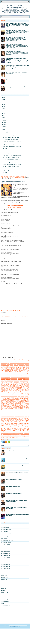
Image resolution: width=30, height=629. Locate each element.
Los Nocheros (14, 405)
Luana (11, 407)
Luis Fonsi (6, 408)
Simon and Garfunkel (8, 429)
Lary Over (16, 401)
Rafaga (24, 420)
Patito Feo (5, 418)
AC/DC (2, 359)
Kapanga (8, 396)
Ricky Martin (9, 424)
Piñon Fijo (2, 420)
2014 (3, 119)
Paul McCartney (14, 418)
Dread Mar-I (2, 381)
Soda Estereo (22, 429)
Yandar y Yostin (24, 436)
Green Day (14, 388)
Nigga (2, 416)
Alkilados (19, 363)
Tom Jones (2, 433)
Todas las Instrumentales (18, 177)
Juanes (13, 394)
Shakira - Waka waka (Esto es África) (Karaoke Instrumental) (17, 65)
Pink (22, 419)
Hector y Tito (12, 390)
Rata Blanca (8, 421)
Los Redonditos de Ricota (14, 406)
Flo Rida (25, 385)
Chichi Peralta (18, 373)
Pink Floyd (24, 419)
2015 (3, 117)
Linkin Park (23, 402)
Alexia (8, 363)
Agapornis (21, 359)
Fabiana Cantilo (9, 385)
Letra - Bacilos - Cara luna (14, 207)
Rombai (2, 425)
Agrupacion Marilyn (26, 359)
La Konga (18, 399)
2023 (3, 102)
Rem (28, 421)
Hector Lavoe (3, 390)
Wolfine (18, 436)
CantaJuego (17, 371)
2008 (3, 129)
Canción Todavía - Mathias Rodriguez (13, 486)
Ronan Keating (12, 425)
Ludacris (21, 407)
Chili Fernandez (23, 373)
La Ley (22, 399)
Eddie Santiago (16, 381)
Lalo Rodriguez (6, 401)
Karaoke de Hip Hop (4, 592)
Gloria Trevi (10, 388)
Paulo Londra (25, 418)
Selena (28, 426)
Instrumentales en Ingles (5, 570)
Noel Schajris (17, 416)
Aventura (13, 366)
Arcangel (6, 366)
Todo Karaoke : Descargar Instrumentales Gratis (15, 6)
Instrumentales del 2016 (5, 559)
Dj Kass (2, 380)
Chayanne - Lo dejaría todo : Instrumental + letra (11, 159)
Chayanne (10, 373)
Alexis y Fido (12, 363)
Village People (18, 434)
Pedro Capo (6, 419)
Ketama (20, 397)
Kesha (18, 397)
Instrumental (18, 176)
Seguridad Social (24, 426)
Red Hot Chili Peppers (15, 421)
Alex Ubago (24, 362)
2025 (3, 99)
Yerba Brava (2, 437)
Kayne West (26, 396)
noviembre (5, 131)
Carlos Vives (12, 372)
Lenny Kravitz (15, 402)
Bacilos (7, 176)
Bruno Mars (6, 370)
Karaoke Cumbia (4, 575)
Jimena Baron (23, 392)
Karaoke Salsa (3, 588)
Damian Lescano (18, 377)
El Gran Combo (22, 382)
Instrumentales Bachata (5, 525)
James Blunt (16, 391)
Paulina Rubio (20, 418)
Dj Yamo (5, 380)
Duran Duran (7, 381)
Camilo (9, 371)
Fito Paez (22, 385)
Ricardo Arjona (16, 423)
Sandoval (2, 426)
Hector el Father (7, 390)
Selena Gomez (3, 428)
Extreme (4, 385)
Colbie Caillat (27, 374)
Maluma (2, 409)
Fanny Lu (13, 385)
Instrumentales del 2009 (5, 544)
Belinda (12, 368)
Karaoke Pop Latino (4, 579)
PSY (21, 417)
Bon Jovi (13, 369)
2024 (3, 101)
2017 (3, 113)
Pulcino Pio (17, 420)
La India (15, 399)
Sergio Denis (16, 428)
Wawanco (18, 435)
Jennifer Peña (9, 392)
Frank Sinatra (15, 386)
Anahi (26, 364)
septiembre (5, 170)
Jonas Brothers (5, 393)
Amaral (12, 364)
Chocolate (5, 374)
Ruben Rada (24, 425)
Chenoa (14, 373)
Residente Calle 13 (4, 423)
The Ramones (16, 432)
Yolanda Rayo (7, 437)
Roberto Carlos (23, 424)
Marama (21, 409)
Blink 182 (6, 369)
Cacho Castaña (14, 370)
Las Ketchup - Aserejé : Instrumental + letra (11, 157)
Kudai (8, 398)
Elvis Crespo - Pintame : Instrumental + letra (11, 166)
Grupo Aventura (18, 388)
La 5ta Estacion (25, 398)
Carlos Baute (27, 371)
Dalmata (3, 377)
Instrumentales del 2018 (5, 564)
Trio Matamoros (17, 433)
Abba (4, 359)
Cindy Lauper (16, 374)
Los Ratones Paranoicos (5, 406)
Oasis (23, 416)
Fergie (19, 385)
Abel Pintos (7, 359)
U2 (24, 433)
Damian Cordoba (13, 377)
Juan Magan (9, 394)
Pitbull (28, 419)
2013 (3, 120)
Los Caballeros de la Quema (5, 404)
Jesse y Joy (18, 392)
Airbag (4, 360)
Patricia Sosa (9, 418)
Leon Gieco (19, 402)
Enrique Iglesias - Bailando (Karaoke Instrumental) (15, 450)
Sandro (5, 426)
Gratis (14, 176)
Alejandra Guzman (22, 360)
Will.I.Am (27, 435)
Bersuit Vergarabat (17, 368)
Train (14, 433)
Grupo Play (27, 388)
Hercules (16, 390)
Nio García (5, 416)
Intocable (23, 390)
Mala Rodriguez (22, 408)
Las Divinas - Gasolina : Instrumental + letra (11, 137)
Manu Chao (17, 409)
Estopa (2, 385)
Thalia (4, 432)
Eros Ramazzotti (26, 384)
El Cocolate (9, 382)
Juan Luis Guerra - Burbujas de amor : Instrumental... (12, 135)
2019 (3, 110)
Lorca (26, 402)
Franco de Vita (3, 386)
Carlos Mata (7, 372)
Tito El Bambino (22, 432)
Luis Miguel (11, 408)
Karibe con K (12, 396)
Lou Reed (8, 407)
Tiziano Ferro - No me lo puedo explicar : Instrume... (12, 153)
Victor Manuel (8, 434)
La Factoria (12, 399)
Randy (4, 421)
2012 (3, 122)
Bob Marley (10, 369)
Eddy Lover (22, 381)
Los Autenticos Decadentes (20, 403)
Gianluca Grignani (11, 387)
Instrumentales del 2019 (5, 566)
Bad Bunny (19, 367)
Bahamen (24, 367)
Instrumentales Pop (4, 531)
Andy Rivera (11, 365)
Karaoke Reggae (4, 581)
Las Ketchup (25, 401)
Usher (26, 433)
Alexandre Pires (4, 363)
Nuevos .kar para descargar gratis (12, 79)
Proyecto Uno (13, 420)
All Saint (22, 363)
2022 (3, 104)
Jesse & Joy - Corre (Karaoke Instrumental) (14, 44)
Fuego (24, 386)
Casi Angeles (23, 372)
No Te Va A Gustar (10, 416)
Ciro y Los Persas (22, 374)
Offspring (26, 416)
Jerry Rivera (14, 392)
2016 (3, 115)
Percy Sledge (10, 419)
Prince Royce (9, 420)
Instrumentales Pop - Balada (6, 533)
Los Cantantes (17, 404)
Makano (18, 408)
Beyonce (22, 368)
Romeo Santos (6, 425)
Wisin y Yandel (10, 436)
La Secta (13, 400)
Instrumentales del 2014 (5, 555)
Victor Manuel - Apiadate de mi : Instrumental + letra (12, 141)
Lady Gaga (26, 400)
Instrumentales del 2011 (5, 549)
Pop (12, 177)
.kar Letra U (5, 160)
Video (24, 177)
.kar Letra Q (5, 148)
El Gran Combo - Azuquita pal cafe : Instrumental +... (12, 155)
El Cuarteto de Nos (14, 382)
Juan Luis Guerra (4, 394)
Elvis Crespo (3, 384)
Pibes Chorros (15, 419)
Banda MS (27, 367)
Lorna (28, 402)
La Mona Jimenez (25, 399)
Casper (26, 372)
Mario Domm (10, 410)
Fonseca (28, 385)
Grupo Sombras (3, 389)
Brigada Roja (25, 369)
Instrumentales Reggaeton (6, 536)
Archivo (8, 448)
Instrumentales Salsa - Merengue (7, 540)
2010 (3, 126)
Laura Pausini (9, 402)
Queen (20, 420)
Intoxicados (27, 390)
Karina (16, 396)
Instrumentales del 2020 (5, 568)
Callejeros (27, 370)
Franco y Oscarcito (10, 386)
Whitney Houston (23, 435)
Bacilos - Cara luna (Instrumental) (14, 205)
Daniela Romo (5, 378)
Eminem (7, 384)
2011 (3, 124)
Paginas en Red (17, 626)
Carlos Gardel (3, 372)
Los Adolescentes (12, 403)
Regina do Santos (22, 421)
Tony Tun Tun (10, 433)
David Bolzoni (27, 378)
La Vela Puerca (17, 400)
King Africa (2, 398)
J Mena (4, 391)
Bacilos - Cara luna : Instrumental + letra (10, 168)
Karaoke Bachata (4, 573)
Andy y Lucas (16, 365)
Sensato (8, 428)
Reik (27, 421)
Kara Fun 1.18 (5, 150)
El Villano (27, 383)
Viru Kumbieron (6, 435)
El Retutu (16, 383)
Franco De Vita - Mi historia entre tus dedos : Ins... (12, 146)
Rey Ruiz (9, 423)
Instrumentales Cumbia (5, 527)
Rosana (15, 425)
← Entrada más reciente (5, 316)
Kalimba (5, 396)
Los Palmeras (19, 405)
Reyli (11, 423)
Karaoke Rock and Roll (5, 586)
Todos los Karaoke (4, 607)
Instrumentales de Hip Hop (6, 542)
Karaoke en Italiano (4, 596)
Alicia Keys (16, 363)
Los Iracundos (9, 405)
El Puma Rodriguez (11, 383)
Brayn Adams (20, 369)
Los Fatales (5, 405)
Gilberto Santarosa (17, 387)
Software (3, 430)
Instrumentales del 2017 (5, 562)
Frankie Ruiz (20, 386)
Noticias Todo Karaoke (5, 601)
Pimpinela (19, 419)
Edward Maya (26, 381)
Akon (6, 360)
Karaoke (5, 177)
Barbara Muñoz (3, 368)
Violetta (2, 435)
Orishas (11, 417)
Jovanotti (18, 393)
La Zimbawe (22, 400)
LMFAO (21, 398)
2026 (3, 97)
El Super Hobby (23, 383)
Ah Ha (2, 360)
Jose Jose (15, 393)
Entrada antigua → (25, 316)
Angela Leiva (21, 365)
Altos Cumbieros (26, 363)
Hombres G (20, 390)
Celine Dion (4, 373)
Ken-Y (15, 397)
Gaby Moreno (27, 386)
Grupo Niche (23, 388)
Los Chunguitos (22, 404)
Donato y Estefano (14, 380)
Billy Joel (25, 368)
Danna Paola (11, 378)
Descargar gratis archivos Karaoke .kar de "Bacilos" (10, 310)
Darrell (19, 378)
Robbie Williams (17, 424)
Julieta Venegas (19, 394)
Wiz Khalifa (15, 436)
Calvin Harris (3, 371)
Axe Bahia (19, 366)
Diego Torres (20, 379)
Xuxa (20, 436)
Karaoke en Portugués (5, 599)
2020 (3, 108)
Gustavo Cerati (15, 389)
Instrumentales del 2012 (5, 551)
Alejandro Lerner (8, 362)
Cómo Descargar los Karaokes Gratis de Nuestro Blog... (13, 152)
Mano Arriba (13, 409)
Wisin (6, 436)
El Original (26, 382)
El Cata (6, 382)
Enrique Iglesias (19, 384)
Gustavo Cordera (21, 389)
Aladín (9, 360)
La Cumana (8, 399)
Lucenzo (18, 407)
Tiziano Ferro (27, 432)
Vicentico (4, 434)
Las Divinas (21, 401)
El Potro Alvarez (5, 383)
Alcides (17, 360)
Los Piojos (27, 405)
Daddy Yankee (24, 376)
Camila (6, 371)
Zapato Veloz (11, 437)
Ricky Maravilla (3, 424)
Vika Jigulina (13, 434)
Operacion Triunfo (7, 417)
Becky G (9, 368)
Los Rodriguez (21, 406)
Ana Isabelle (22, 364)
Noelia (21, 416)
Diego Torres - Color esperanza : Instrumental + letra (15, 37)
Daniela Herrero (24, 377)
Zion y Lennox (15, 437)
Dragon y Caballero (26, 380)
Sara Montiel (8, 426)
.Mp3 (4, 176)
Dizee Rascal (27, 379)
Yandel (28, 436)
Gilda (21, 387)
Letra (8, 177)
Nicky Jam (27, 414)
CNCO (9, 370)
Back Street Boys (9, 367)
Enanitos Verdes (12, 384)
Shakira (21, 428)
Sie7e (26, 428)
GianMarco (5, 387)
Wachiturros (15, 435)
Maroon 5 (19, 410)
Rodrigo (28, 424)
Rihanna (13, 424)
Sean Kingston (12, 426)
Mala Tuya (27, 408)
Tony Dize (6, 433)
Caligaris (24, 370)
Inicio (2, 176)
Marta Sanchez (24, 410)
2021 (3, 106)
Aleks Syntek (20, 362)
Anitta (24, 365)
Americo (15, 364)
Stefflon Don (11, 430)
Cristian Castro (12, 375)
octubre (4, 132)
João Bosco (22, 393)
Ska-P (19, 429)
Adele (14, 359)
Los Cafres (12, 404)
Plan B (5, 420)
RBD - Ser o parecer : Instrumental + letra (10, 139)
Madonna (15, 408)
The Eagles (12, 432)
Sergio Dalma (12, 428)
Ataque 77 (10, 366)
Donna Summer (20, 380)
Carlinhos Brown (22, 371)
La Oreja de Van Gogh (7, 400)
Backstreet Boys (14, 367)
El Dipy (18, 382)
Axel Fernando (24, 366)
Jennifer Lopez (3, 392)
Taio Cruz (16, 430)
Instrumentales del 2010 (5, 546)
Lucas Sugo (15, 407)
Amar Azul (9, 364)
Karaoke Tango (3, 590)
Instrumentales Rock (4, 538)
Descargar (11, 176)
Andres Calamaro (6, 365)
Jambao (12, 391)
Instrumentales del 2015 (5, 557)
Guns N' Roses (9, 389)
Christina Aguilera (10, 374)
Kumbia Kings (17, 398)
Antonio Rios (27, 365)
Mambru (6, 409)
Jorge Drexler (11, 393)
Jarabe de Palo (21, 391)
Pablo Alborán (24, 417)
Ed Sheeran (11, 381)
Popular (3, 448)
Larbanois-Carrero (12, 401)
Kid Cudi (28, 397)
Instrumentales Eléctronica (6, 529)
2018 (3, 111)
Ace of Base (11, 359)
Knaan (5, 398)
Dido (16, 379)
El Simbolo (19, 383)
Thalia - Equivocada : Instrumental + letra (13, 51)
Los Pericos (23, 405)
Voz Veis (11, 435)
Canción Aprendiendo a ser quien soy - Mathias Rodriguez (17, 472)
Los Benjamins (27, 403)
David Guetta (3, 379)
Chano (7, 373)
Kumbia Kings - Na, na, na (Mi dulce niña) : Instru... (12, 144)
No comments (6, 182)
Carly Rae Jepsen (17, 372)
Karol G (19, 396)
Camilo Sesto (13, 371)
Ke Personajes (11, 397)
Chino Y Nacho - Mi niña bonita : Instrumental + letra (15, 30)
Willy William (3, 436)
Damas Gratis (7, 377)
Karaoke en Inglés (4, 594)
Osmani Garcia (15, 417)
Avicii (16, 366)
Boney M (16, 369)
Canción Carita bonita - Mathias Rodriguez (13, 479)
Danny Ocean (15, 378)
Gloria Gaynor (6, 388)
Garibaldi (2, 387)
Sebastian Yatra (19, 426)
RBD (22, 420)
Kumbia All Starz (11, 398)
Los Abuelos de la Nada (5, 403)
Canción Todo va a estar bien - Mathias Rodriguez (15, 465)
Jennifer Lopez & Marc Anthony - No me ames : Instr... (13, 162)
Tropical (21, 433)
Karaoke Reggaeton (4, 583)
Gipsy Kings (25, 387)
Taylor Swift (25, 430)
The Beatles (8, 432)
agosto (4, 172)
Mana (9, 409)
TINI (14, 430)
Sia (24, 428)
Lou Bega (5, 407)
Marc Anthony (26, 409)
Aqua (1, 366)
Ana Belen (18, 364)
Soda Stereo (26, 429)
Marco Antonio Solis (4, 410)
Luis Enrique (25, 407)
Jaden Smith (8, 391)
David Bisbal (22, 378)
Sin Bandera (14, 429)
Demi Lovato (8, 379)
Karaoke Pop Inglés (4, 577)
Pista (10, 177)
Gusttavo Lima (26, 389)
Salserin (28, 425)
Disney (24, 379)
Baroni (7, 368)
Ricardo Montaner (25, 423)
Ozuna (19, 417)
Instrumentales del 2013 (5, 553)
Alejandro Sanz (14, 362)
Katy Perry (22, 396)
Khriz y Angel (24, 397)
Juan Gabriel (26, 393)
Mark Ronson (15, 410)
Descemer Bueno (13, 379)
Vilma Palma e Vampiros (25, 434)
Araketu (4, 366)
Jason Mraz (27, 391)
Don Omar (9, 380)
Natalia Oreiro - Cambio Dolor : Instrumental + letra (12, 142)
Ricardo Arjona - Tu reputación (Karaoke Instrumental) (16, 23)
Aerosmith (17, 359)
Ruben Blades (20, 425)
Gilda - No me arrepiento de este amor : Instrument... (12, 164)
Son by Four (7, 430)
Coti (8, 375)
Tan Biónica (21, 430)
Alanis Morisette (12, 360)
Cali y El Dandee (20, 370)
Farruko (17, 385)
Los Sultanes (26, 406)
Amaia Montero (3, 364)
